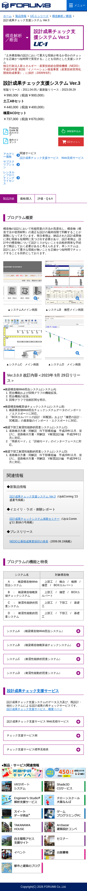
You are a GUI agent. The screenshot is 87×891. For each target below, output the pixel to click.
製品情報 (20, 16)
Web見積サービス (72, 158)
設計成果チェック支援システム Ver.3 (33, 496)
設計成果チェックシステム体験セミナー (35, 518)
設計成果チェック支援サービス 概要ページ (34, 709)
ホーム (7, 16)
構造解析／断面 (62, 16)
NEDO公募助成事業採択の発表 (29, 541)
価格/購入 (26, 198)
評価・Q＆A (45, 198)
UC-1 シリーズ (39, 16)
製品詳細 (8, 198)
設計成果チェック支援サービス (39, 158)
